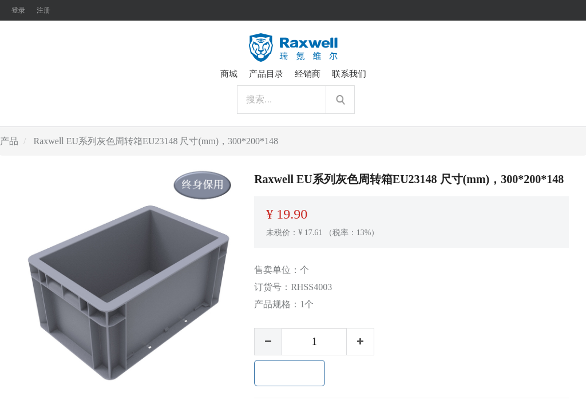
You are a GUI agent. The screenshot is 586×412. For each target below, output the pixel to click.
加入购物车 (289, 373)
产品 (9, 141)
